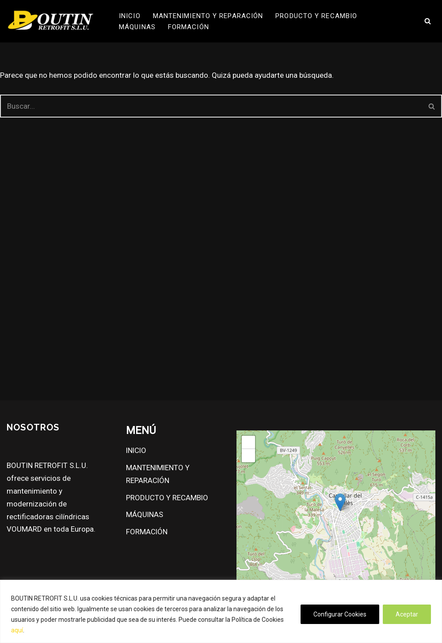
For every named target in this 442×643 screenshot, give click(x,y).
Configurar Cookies (339, 614)
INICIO (130, 16)
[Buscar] (427, 21)
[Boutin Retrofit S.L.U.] (51, 21)
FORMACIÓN (188, 27)
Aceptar (407, 614)
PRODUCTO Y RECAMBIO (316, 16)
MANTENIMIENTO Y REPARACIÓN (208, 16)
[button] (340, 502)
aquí (17, 630)
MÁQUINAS (137, 27)
